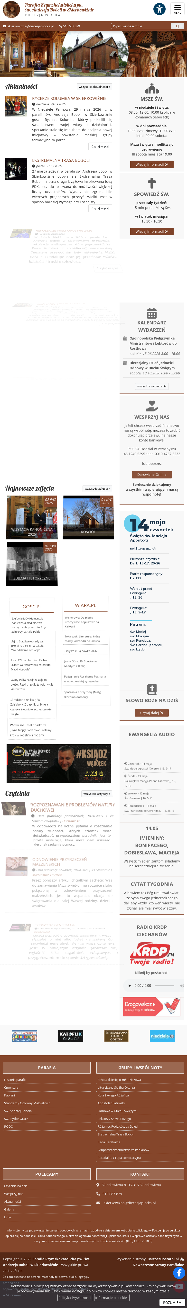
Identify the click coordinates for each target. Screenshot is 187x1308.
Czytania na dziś (15, 1186)
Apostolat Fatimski (111, 1103)
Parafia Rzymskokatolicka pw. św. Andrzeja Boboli (48, 9)
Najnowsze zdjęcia (29, 488)
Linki (7, 1217)
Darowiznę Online (152, 554)
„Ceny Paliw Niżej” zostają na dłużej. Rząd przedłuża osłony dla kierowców (31, 674)
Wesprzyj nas (13, 1194)
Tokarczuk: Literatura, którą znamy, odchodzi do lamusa (82, 645)
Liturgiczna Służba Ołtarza (116, 1087)
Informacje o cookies (112, 1297)
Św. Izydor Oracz (16, 1119)
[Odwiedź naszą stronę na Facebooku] (179, 1273)
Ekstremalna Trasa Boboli (116, 1134)
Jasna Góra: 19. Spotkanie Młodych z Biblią (79, 655)
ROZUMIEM (172, 1302)
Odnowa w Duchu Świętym (117, 1111)
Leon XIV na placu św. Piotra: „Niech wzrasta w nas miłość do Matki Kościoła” (30, 666)
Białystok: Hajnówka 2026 (80, 649)
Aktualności (21, 86)
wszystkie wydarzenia (152, 453)
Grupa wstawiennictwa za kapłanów (123, 1150)
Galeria (9, 1209)
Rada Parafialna (109, 1142)
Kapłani (9, 1095)
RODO (8, 1126)
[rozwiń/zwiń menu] (177, 8)
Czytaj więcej (100, 146)
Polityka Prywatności (74, 1297)
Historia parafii (15, 1080)
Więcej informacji (152, 164)
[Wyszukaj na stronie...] (141, 26)
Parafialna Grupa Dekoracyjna (119, 1158)
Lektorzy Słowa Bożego (114, 1119)
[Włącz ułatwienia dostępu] (159, 9)
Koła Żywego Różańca (113, 1095)
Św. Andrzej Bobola (18, 1111)
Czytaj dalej (151, 743)
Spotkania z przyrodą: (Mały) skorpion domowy (78, 676)
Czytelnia (17, 793)
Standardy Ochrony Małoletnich (27, 1103)
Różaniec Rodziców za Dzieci (118, 1126)
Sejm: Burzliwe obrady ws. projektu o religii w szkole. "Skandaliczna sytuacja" (28, 660)
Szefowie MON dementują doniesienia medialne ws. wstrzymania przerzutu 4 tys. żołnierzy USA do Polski (29, 656)
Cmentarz (11, 1087)
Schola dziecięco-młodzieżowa (119, 1080)
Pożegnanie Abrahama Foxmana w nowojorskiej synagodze (83, 664)
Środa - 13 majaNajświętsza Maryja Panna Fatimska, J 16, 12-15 (150, 852)
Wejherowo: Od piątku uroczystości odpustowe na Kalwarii (82, 641)
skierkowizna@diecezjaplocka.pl (30, 26)
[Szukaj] (177, 26)
